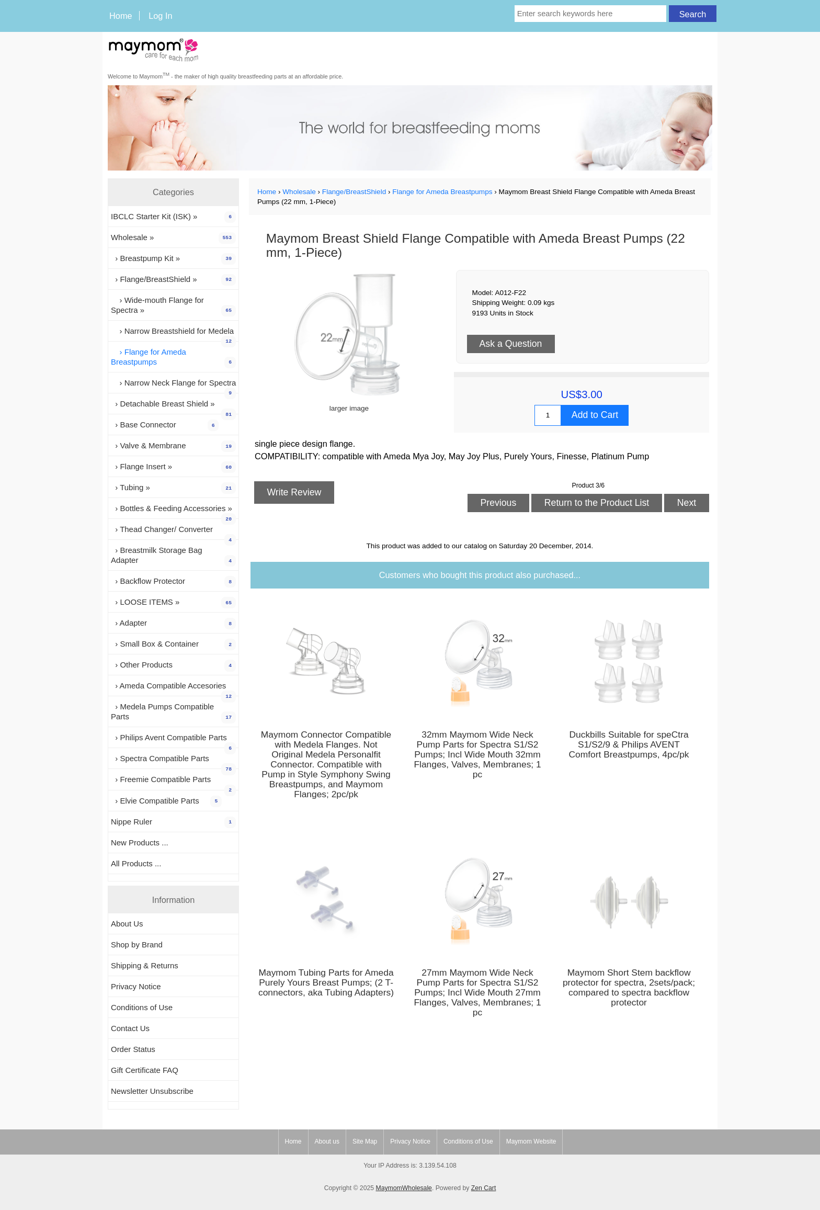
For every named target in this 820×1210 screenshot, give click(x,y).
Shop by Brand (137, 944)
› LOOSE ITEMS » (173, 602)
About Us (127, 923)
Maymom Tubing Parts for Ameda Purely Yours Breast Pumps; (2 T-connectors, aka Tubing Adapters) (326, 983)
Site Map (364, 1141)
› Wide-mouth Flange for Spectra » (173, 306)
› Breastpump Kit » (173, 259)
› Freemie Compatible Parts (173, 782)
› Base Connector (165, 425)
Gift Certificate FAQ (144, 1070)
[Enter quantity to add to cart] (547, 415)
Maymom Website (531, 1141)
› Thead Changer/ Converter (173, 532)
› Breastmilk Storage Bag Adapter (173, 556)
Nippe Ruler (173, 822)
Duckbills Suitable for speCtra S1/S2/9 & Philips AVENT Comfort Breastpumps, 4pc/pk (629, 745)
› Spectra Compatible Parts (173, 761)
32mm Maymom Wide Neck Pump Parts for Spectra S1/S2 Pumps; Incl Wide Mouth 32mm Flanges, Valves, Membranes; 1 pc (477, 754)
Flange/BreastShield (354, 192)
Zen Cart (483, 1188)
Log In (160, 15)
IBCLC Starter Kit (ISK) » (173, 217)
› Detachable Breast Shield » (173, 406)
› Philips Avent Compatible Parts (173, 740)
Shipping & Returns (144, 965)
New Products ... (139, 842)
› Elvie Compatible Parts (166, 801)
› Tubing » (173, 488)
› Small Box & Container (173, 644)
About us (327, 1141)
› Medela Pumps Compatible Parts (173, 712)
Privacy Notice (136, 986)
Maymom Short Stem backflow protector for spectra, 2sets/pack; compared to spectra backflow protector (629, 988)
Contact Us (130, 1028)
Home (120, 15)
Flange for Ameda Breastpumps (442, 192)
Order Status (133, 1049)
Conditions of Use (142, 1007)
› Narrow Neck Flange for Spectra (173, 385)
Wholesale (298, 192)
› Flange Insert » (173, 467)
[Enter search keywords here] (590, 13)
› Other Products (173, 665)
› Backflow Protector (173, 581)
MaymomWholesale (403, 1188)
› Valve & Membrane (173, 446)
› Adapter (173, 623)
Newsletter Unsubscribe (152, 1091)
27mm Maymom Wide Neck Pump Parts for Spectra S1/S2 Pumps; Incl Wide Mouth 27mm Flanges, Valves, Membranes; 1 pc (477, 992)
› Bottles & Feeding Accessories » (173, 511)
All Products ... (136, 863)
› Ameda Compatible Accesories (173, 688)
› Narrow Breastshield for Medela (173, 333)
